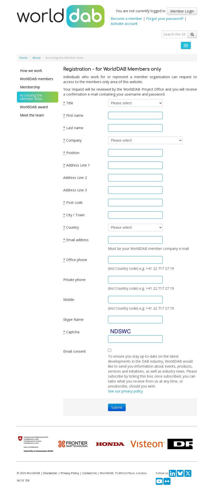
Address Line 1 (76, 165)
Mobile (68, 299)
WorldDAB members (36, 78)
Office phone (75, 259)
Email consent (74, 351)
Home (23, 57)
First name (73, 115)
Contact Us (89, 473)
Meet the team (32, 115)
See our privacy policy (125, 391)
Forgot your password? (164, 18)
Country (71, 227)
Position (71, 152)
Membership (30, 87)
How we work (31, 70)
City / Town (74, 215)
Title (68, 103)
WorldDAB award (34, 107)
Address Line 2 (75, 177)
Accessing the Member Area (31, 97)
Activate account (124, 23)
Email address (76, 239)
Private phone (74, 279)
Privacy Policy (70, 473)
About (37, 57)
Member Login (182, 11)
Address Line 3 (75, 190)
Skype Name (73, 319)
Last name (73, 127)
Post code (73, 202)
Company (72, 140)
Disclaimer (50, 473)
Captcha (71, 331)
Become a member (126, 18)
